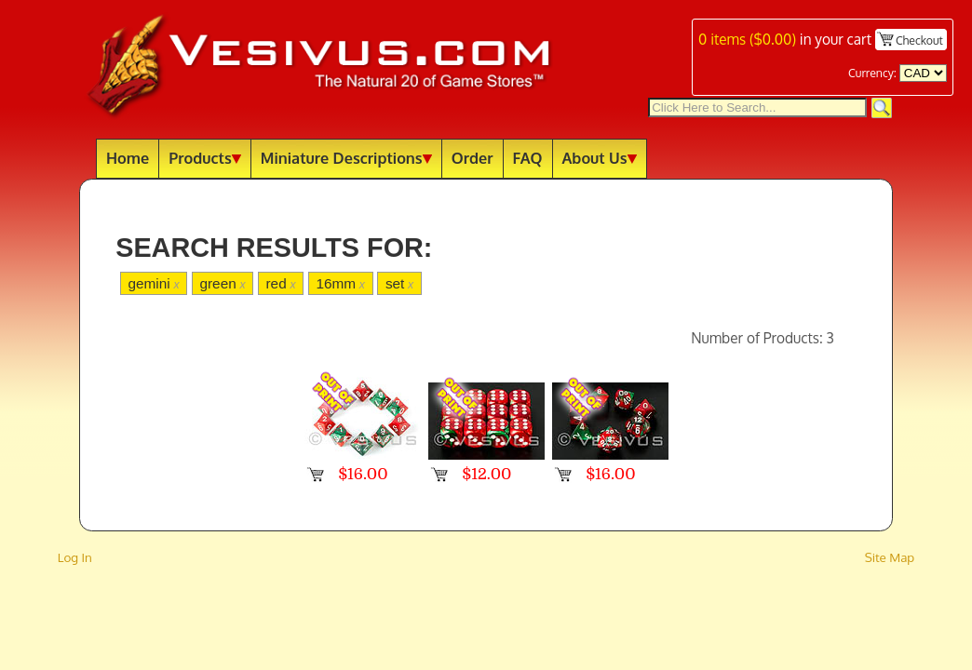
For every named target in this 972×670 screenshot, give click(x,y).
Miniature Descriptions (346, 158)
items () (747, 39)
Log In (75, 557)
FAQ (528, 158)
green (222, 283)
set (399, 283)
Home (127, 158)
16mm (340, 283)
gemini (153, 283)
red (281, 283)
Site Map (890, 557)
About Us (599, 158)
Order (472, 158)
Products (205, 158)
